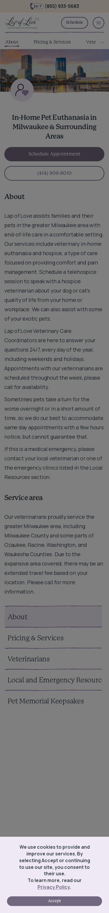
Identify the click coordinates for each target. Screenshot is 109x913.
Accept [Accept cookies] (54, 901)
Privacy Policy (53, 887)
